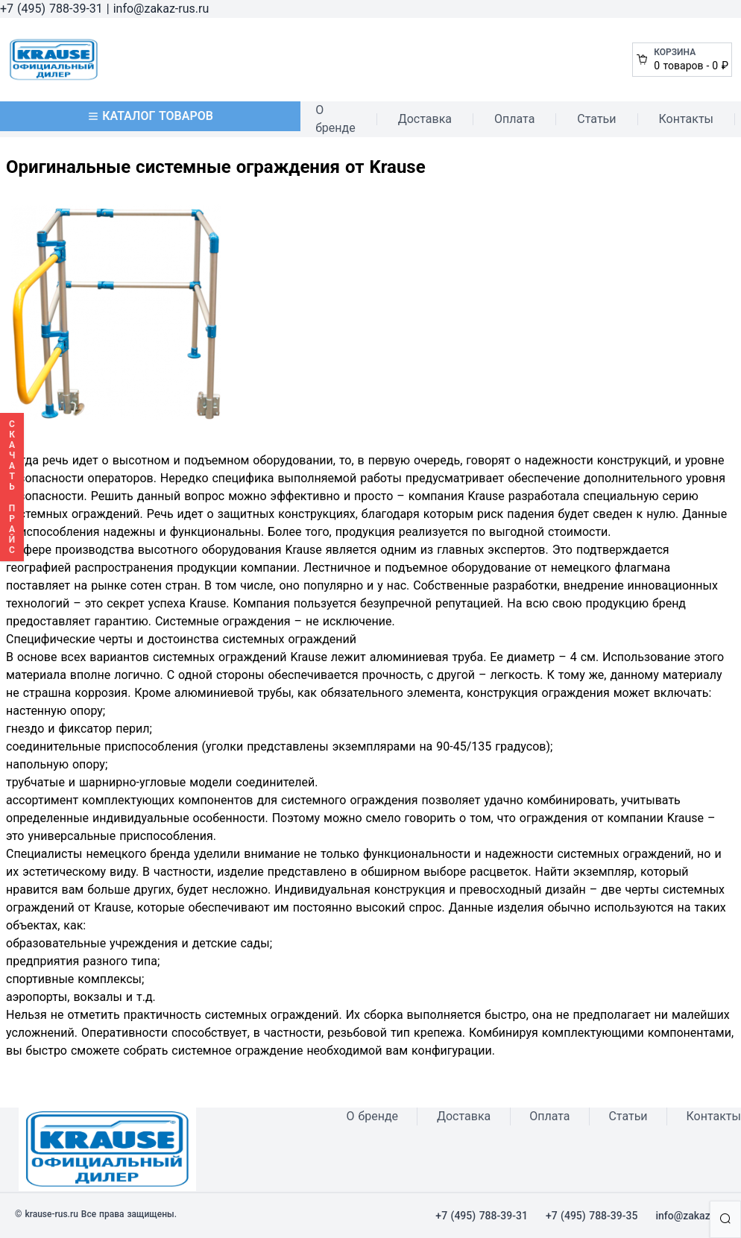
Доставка (425, 119)
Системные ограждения (223, 621)
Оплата (514, 119)
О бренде (335, 119)
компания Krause (457, 496)
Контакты (686, 119)
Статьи (596, 119)
